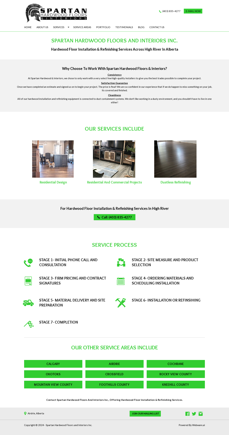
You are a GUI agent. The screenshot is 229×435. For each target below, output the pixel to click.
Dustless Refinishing (175, 182)
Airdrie (114, 364)
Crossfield (114, 374)
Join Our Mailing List (145, 413)
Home (28, 27)
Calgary (53, 364)
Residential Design (53, 182)
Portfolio (103, 27)
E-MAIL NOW (193, 11)
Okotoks (53, 374)
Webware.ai (198, 425)
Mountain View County (53, 384)
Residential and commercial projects (114, 182)
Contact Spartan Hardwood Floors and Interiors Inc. (77, 399)
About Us (42, 27)
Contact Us (156, 27)
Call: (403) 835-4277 (117, 217)
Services (58, 27)
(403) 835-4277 (171, 11)
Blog (141, 27)
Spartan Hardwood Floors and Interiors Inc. (69, 425)
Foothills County (114, 384)
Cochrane (176, 364)
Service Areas (82, 27)
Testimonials (124, 27)
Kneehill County (175, 384)
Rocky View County (176, 374)
